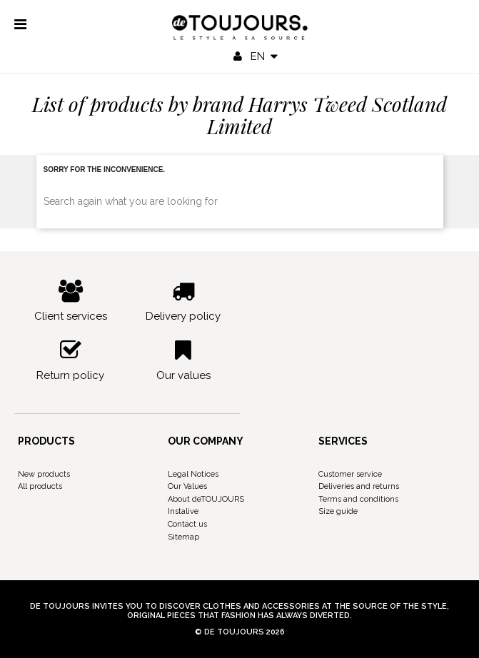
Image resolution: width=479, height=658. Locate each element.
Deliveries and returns (358, 486)
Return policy (70, 360)
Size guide (338, 511)
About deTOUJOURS (206, 499)
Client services (70, 301)
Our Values (187, 486)
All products (40, 486)
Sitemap (183, 537)
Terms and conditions (358, 499)
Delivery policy (183, 301)
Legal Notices (193, 474)
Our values (183, 360)
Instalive (183, 511)
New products (44, 474)
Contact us (187, 524)
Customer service (350, 474)
